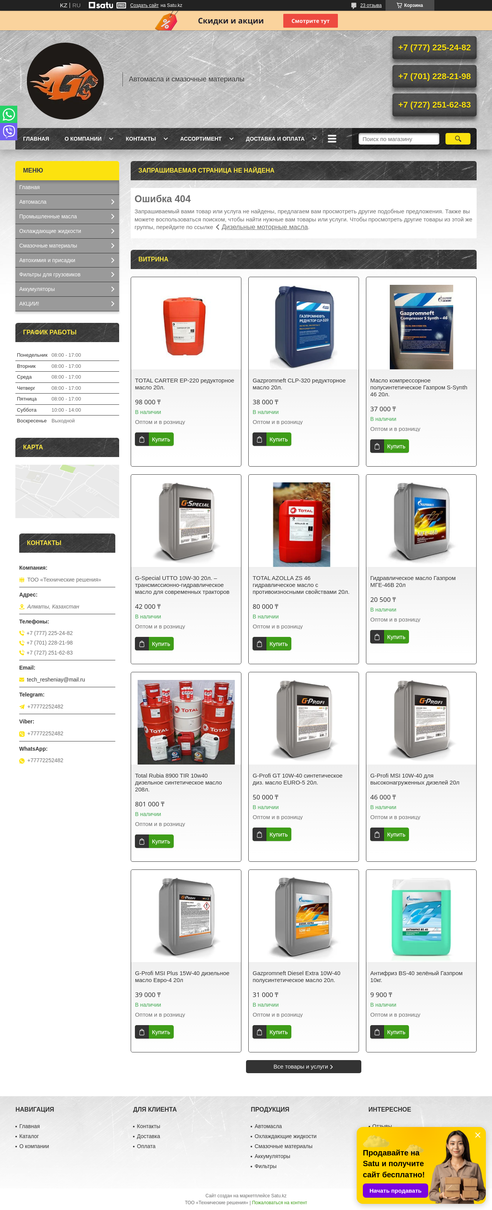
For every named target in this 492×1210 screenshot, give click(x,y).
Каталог (29, 1136)
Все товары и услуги (301, 1066)
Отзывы (382, 1126)
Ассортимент (201, 139)
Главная (36, 139)
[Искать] (457, 139)
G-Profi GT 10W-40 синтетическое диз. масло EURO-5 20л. (297, 779)
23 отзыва (371, 5)
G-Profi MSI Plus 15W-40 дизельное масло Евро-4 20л (182, 976)
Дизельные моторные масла (265, 227)
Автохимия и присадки (47, 260)
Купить (161, 439)
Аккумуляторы (37, 289)
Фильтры (265, 1166)
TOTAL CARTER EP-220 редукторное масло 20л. (184, 384)
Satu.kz (278, 1195)
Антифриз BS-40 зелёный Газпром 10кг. (416, 976)
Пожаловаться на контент (279, 1202)
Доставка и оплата (275, 139)
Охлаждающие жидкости (50, 231)
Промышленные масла (48, 216)
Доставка (148, 1136)
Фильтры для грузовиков (49, 274)
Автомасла (33, 202)
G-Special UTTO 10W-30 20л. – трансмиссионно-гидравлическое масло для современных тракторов (182, 585)
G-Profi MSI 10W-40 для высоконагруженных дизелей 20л (414, 779)
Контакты (141, 139)
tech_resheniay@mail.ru (56, 679)
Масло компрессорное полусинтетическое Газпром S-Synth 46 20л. (418, 387)
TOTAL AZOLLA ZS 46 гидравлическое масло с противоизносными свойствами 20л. (301, 585)
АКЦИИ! (29, 304)
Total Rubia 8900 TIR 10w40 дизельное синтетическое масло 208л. (178, 782)
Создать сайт (144, 5)
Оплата (146, 1146)
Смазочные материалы (48, 246)
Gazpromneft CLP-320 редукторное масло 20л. (299, 384)
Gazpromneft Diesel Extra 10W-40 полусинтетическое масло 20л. (296, 976)
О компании (83, 139)
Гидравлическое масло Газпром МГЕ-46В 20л (412, 581)
